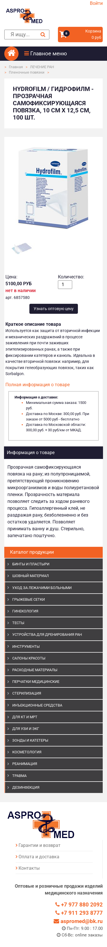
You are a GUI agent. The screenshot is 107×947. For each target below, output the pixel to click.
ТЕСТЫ (18, 623)
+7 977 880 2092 (79, 904)
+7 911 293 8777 (79, 913)
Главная (16, 67)
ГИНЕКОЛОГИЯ (25, 611)
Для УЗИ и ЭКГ (25, 729)
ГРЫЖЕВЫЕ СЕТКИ (28, 599)
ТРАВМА (19, 776)
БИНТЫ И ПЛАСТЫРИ (30, 564)
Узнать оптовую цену (54, 308)
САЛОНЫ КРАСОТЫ (28, 658)
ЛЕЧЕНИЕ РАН (42, 67)
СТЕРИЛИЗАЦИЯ (26, 693)
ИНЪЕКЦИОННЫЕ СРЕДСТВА (37, 705)
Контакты (29, 868)
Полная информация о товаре (37, 384)
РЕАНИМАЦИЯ (24, 764)
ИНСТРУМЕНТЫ (26, 646)
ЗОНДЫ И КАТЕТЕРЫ (30, 740)
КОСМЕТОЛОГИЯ (26, 752)
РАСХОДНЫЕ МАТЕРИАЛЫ (34, 670)
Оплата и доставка (39, 856)
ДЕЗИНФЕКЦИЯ (25, 787)
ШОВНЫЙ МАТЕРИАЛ (30, 576)
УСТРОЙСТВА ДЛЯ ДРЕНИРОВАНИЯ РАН (47, 634)
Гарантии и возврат (39, 845)
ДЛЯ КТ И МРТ (24, 717)
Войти (96, 3)
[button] (63, 53)
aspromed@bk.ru (78, 921)
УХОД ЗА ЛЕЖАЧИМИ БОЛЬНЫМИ (42, 588)
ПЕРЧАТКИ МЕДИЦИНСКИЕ (35, 681)
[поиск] (26, 35)
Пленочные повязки (27, 72)
